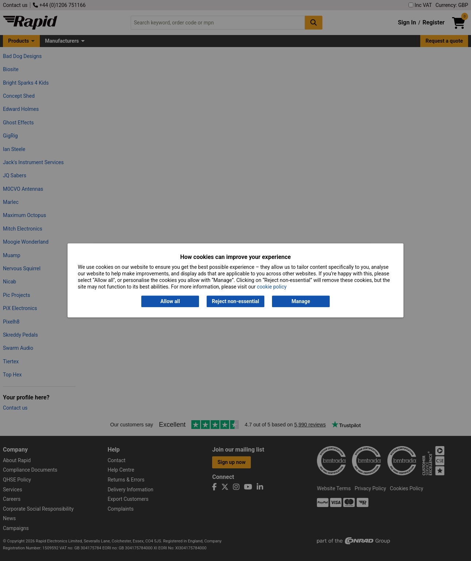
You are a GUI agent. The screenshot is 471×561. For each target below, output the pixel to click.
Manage (301, 301)
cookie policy (272, 287)
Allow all (170, 301)
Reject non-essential (235, 301)
